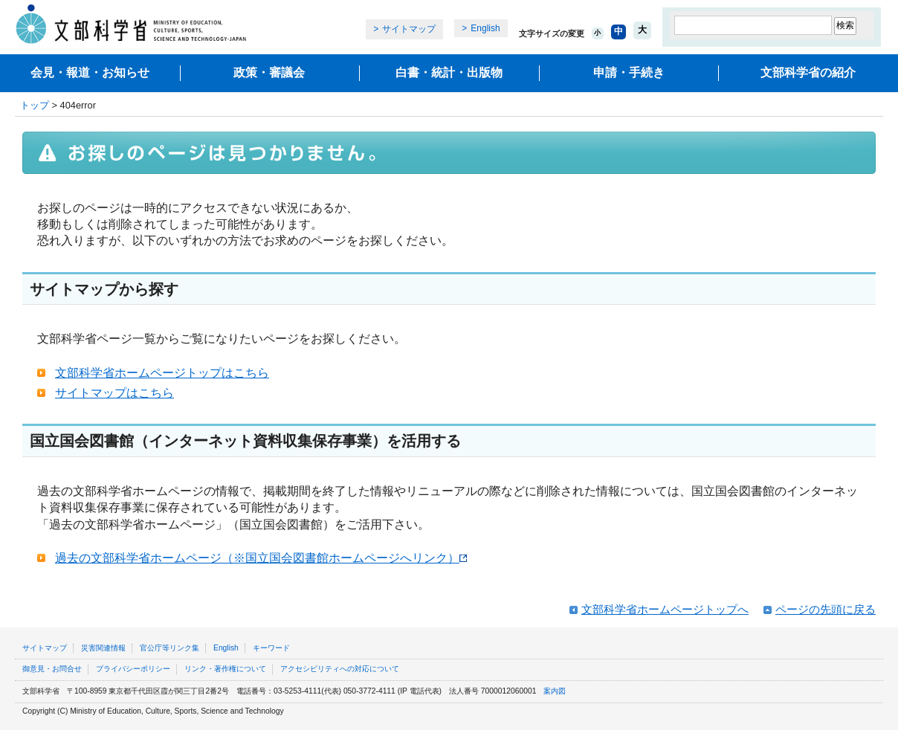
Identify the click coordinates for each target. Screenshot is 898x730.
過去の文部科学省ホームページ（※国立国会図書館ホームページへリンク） (261, 558)
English (485, 28)
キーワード (271, 648)
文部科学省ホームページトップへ (665, 609)
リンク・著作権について (225, 669)
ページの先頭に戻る (825, 609)
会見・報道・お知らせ (89, 72)
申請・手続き (629, 72)
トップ (34, 105)
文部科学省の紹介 (808, 72)
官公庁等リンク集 (169, 648)
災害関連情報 (103, 648)
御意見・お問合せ (52, 669)
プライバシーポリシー (133, 669)
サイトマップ (409, 29)
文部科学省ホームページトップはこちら (162, 372)
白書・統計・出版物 (449, 72)
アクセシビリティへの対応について (339, 669)
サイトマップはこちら (114, 393)
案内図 (554, 691)
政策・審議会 (269, 72)
